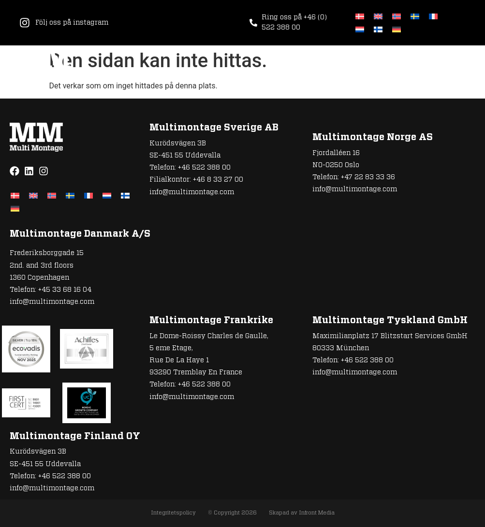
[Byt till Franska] (433, 16)
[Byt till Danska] (360, 16)
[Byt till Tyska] (396, 29)
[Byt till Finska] (378, 29)
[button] (459, 64)
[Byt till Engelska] (378, 16)
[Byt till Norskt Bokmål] (396, 16)
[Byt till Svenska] (415, 16)
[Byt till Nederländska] (360, 29)
